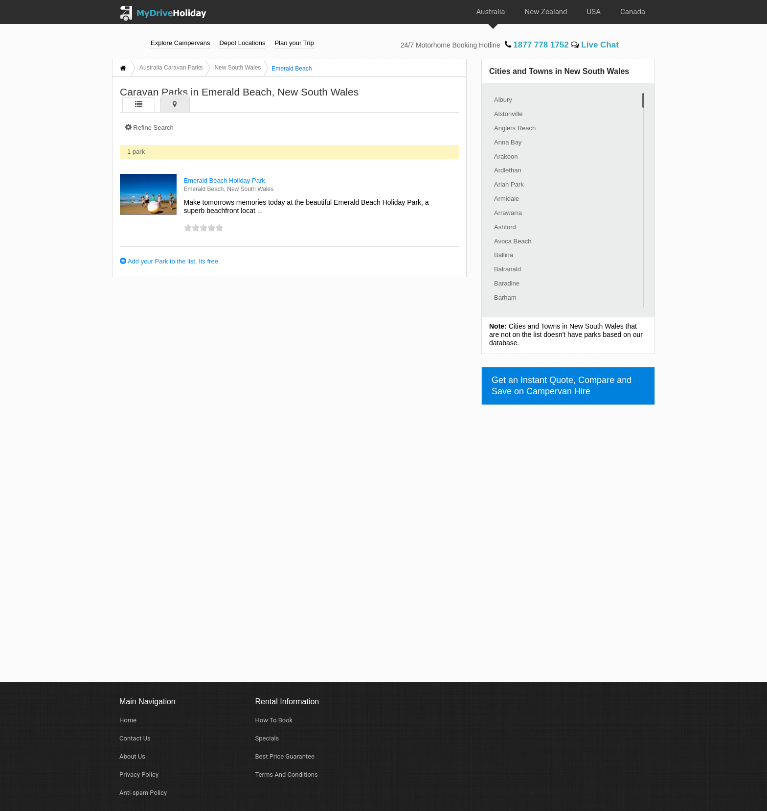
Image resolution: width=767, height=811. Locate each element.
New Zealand (545, 11)
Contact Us (135, 738)
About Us (132, 756)
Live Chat (595, 44)
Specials (267, 738)
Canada (632, 11)
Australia (490, 11)
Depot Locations (242, 42)
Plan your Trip (294, 42)
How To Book (274, 720)
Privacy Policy (138, 774)
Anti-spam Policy (143, 792)
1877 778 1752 (537, 44)
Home (127, 720)
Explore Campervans (180, 42)
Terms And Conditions (286, 774)
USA (594, 11)
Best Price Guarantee (285, 756)
